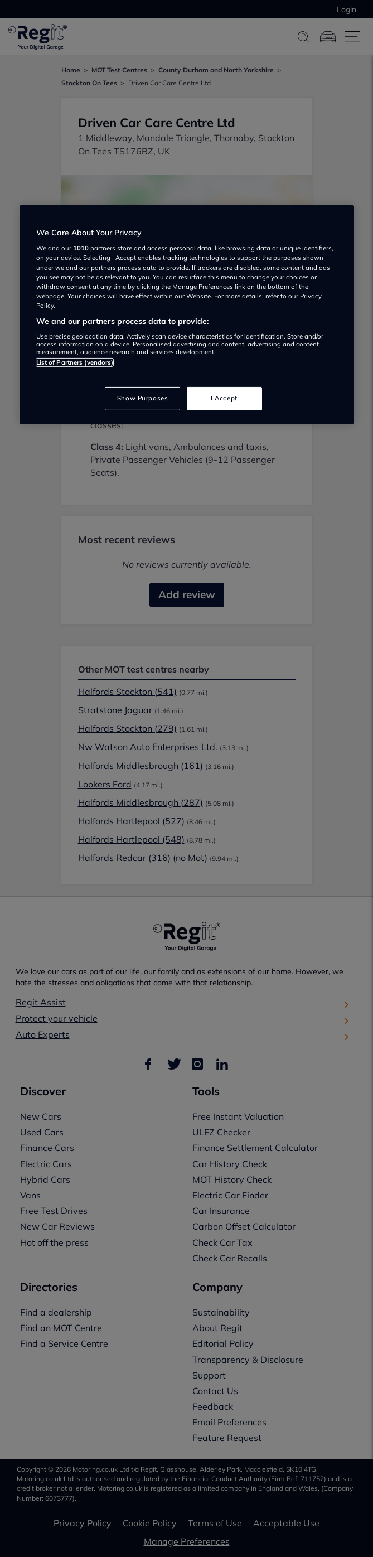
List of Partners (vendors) (75, 362)
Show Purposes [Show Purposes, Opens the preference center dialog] (142, 398)
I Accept (224, 398)
